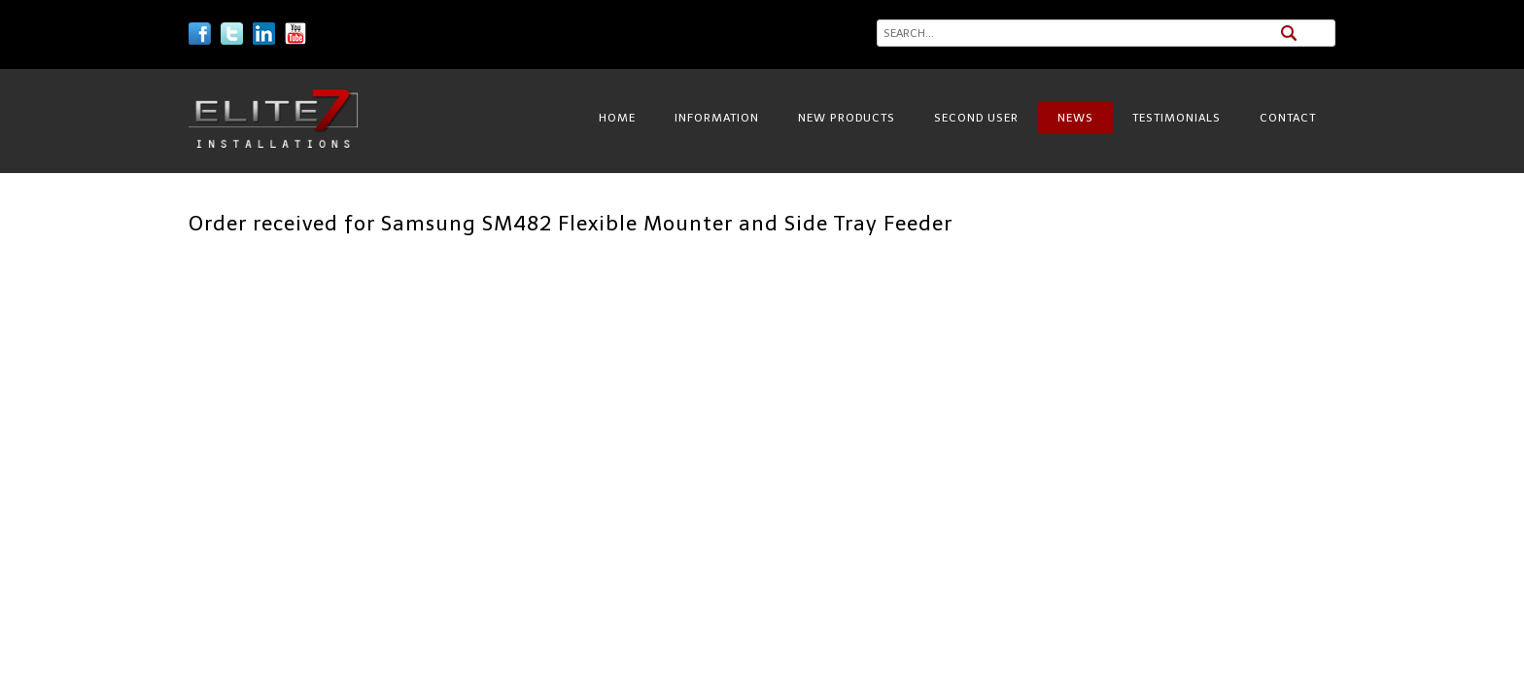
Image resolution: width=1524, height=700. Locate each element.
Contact (1288, 117)
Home (617, 117)
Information (717, 117)
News (1075, 117)
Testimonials (1176, 117)
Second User (976, 117)
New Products (846, 117)
